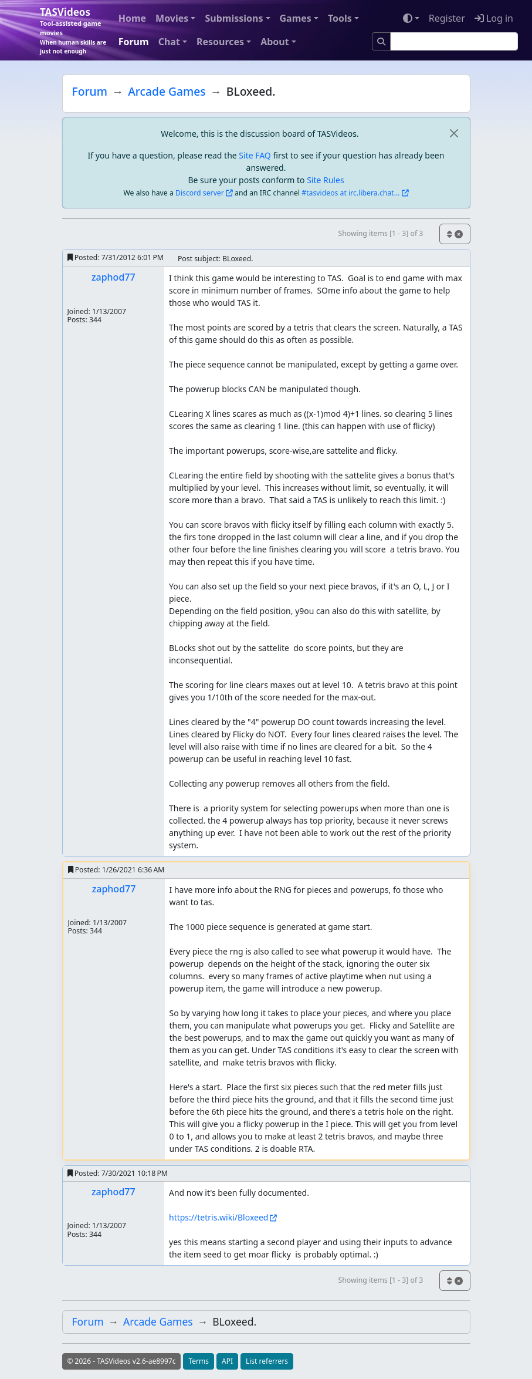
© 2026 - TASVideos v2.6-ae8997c (121, 1361)
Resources (220, 41)
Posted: (115, 257)
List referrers (267, 1361)
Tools (340, 18)
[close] (454, 133)
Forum (133, 41)
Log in (494, 18)
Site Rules (325, 180)
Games (295, 18)
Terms (198, 1361)
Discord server (199, 193)
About (274, 41)
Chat (169, 41)
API (227, 1361)
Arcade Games (166, 91)
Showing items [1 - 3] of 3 (380, 233)
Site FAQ (254, 155)
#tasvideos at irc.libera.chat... (350, 193)
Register (447, 18)
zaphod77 (113, 277)
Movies (171, 18)
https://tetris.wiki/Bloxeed (218, 1217)
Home (132, 18)
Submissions (234, 18)
